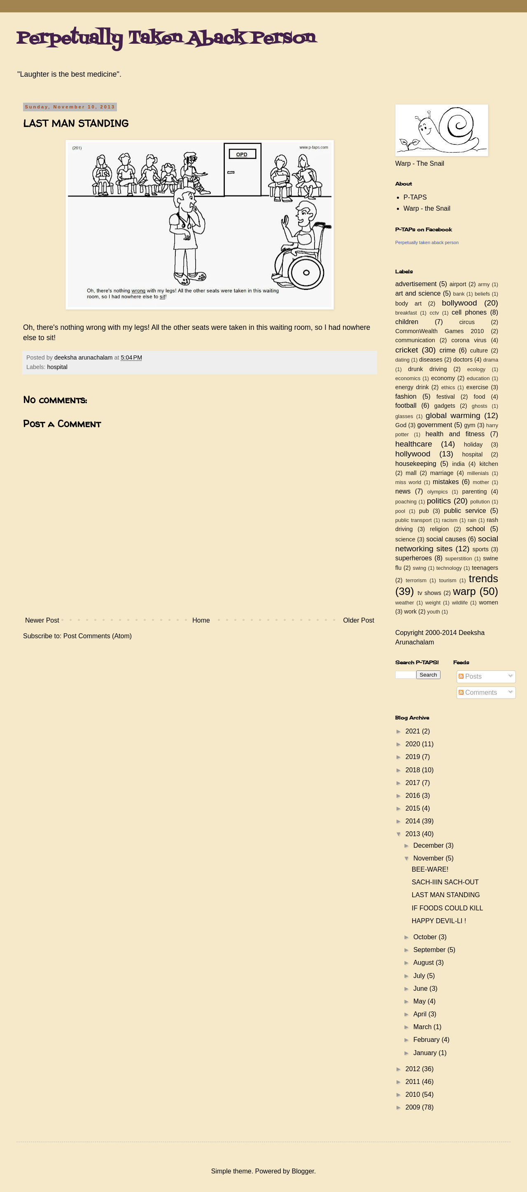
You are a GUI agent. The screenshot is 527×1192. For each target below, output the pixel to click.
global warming (453, 415)
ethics (448, 387)
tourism (447, 580)
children (406, 321)
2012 (414, 1068)
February (427, 1039)
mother (481, 482)
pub (424, 511)
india (458, 464)
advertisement (416, 283)
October (425, 936)
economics (407, 378)
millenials (478, 473)
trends (483, 578)
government (434, 424)
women (488, 602)
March (423, 1026)
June (421, 988)
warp (464, 591)
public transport (413, 520)
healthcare (413, 444)
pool (400, 511)
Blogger (302, 1171)
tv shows (429, 593)
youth (433, 612)
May (420, 1001)
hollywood (412, 453)
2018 (414, 770)
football (406, 405)
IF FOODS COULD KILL (447, 908)
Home (201, 620)
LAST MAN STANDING (446, 894)
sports (481, 549)
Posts (470, 676)
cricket (406, 350)
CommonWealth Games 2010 (439, 331)
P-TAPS (415, 197)
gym (469, 425)
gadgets (444, 405)
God (400, 425)
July (420, 975)
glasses (404, 416)
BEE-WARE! (430, 869)
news (402, 491)
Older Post (358, 620)
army (484, 284)
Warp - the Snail (426, 208)
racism (449, 520)
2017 (414, 782)
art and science (418, 293)
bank (459, 294)
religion (439, 529)
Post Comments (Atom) (97, 635)
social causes (446, 539)
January (425, 1052)
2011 (414, 1081)
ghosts (479, 406)
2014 (414, 821)
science (405, 539)
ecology (476, 369)
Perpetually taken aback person (427, 242)
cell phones (469, 312)
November (429, 858)
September (430, 949)
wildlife (460, 603)
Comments (478, 692)
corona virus (468, 340)
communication (415, 340)
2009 (414, 1107)
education (478, 378)
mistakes (446, 481)
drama (490, 360)
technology (449, 568)
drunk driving (427, 369)
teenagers (485, 567)
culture (479, 350)
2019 (414, 756)
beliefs (482, 294)
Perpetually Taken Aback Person (165, 39)
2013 (414, 833)
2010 (414, 1094)
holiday (473, 444)
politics (439, 500)
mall (411, 473)
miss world (408, 482)
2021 (414, 731)
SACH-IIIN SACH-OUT (445, 882)
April (420, 1014)
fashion (406, 396)
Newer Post (42, 620)
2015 (414, 808)
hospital (57, 367)
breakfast (406, 313)
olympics (437, 492)
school (475, 528)
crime (447, 350)
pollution (480, 501)
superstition (458, 558)
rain (472, 520)
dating (402, 360)
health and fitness (455, 433)
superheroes (413, 558)
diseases (431, 359)
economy (443, 378)
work (410, 611)
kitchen (488, 464)
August (424, 962)
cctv (434, 313)
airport (458, 284)
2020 (414, 744)
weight (433, 603)
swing (419, 568)
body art (408, 303)
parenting (474, 491)
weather (404, 603)
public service (465, 510)
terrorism (416, 580)
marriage (442, 473)
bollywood (459, 303)
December (429, 845)
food (479, 396)
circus (467, 322)
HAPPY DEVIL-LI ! (439, 920)
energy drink (412, 387)
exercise (477, 387)
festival (445, 396)
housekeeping (415, 463)
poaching (406, 501)
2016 (414, 795)
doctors (463, 359)
